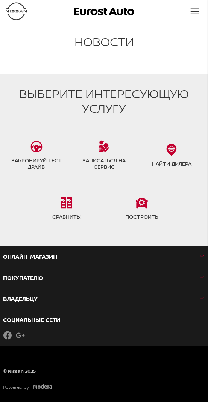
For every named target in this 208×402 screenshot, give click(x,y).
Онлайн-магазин (30, 257)
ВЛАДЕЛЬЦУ (20, 299)
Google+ (20, 335)
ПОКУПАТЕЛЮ (23, 278)
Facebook (7, 335)
